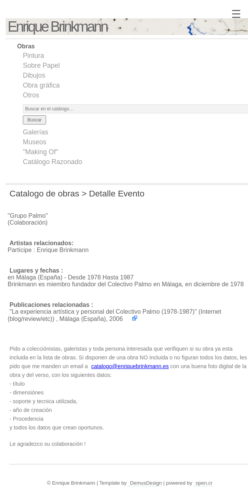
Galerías (35, 132)
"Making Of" (40, 152)
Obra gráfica (41, 85)
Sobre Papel (41, 65)
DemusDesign (146, 483)
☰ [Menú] (236, 14)
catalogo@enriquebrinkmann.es (130, 366)
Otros (31, 95)
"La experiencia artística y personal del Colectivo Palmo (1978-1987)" (103, 311)
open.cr (203, 483)
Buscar (34, 120)
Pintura (33, 55)
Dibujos (34, 75)
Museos (34, 142)
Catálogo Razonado (52, 162)
